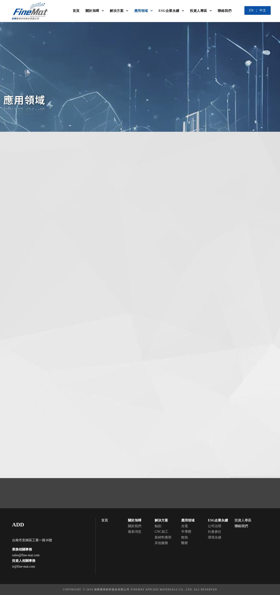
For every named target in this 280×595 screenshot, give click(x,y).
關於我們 (134, 526)
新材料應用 (163, 537)
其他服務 (161, 543)
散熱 (184, 537)
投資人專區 (198, 11)
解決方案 (116, 11)
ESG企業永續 (169, 11)
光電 (184, 526)
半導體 (186, 531)
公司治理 (214, 526)
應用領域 (141, 11)
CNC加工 (161, 531)
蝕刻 (158, 526)
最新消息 (134, 531)
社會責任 (214, 531)
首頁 (76, 11)
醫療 (184, 543)
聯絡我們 (224, 11)
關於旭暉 (92, 11)
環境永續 (214, 537)
